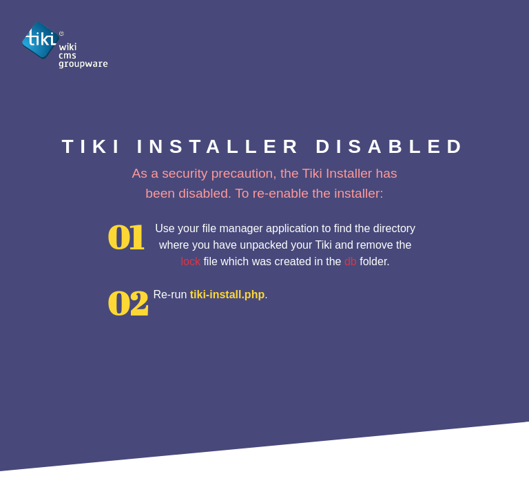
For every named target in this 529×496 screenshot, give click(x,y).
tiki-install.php (227, 294)
